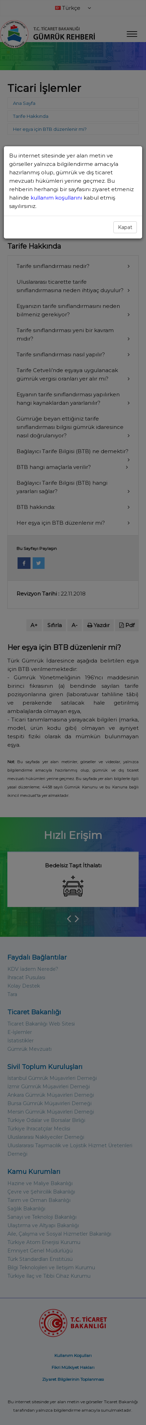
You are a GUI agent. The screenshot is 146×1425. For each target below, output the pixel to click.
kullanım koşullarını (57, 197)
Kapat (125, 227)
